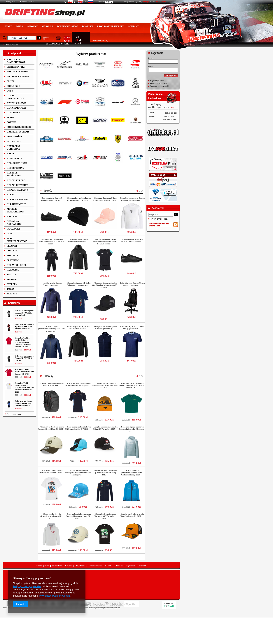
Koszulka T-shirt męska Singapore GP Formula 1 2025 (105, 516)
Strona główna (10, 2)
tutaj (172, 107)
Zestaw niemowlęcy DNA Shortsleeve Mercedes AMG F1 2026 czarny (105, 241)
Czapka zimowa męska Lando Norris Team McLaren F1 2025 (105, 385)
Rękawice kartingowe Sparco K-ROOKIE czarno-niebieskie (24, 403)
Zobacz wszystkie (14, 414)
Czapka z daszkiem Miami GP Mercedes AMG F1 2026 (104, 199)
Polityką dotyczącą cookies (27, 586)
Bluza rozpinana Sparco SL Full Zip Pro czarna (79, 327)
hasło (150, 66)
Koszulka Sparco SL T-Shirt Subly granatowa (132, 327)
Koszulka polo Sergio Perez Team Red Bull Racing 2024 (78, 384)
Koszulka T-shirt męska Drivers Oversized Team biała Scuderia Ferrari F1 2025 (24, 387)
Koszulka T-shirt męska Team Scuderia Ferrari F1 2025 (24, 371)
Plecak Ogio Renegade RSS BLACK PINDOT (52, 384)
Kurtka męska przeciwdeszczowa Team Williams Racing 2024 (131, 472)
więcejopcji (46, 38)
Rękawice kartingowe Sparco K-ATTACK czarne (24, 358)
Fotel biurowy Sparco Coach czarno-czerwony (132, 284)
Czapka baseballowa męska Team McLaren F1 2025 (132, 515)
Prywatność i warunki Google (54, 595)
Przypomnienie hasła (158, 83)
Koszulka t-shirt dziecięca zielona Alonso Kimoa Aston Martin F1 (131, 385)
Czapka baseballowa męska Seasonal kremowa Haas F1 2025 (78, 516)
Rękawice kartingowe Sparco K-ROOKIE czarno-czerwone (24, 326)
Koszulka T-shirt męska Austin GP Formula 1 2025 (50, 471)
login (150, 58)
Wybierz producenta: (91, 54)
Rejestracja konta (157, 80)
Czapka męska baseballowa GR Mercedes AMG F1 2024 (78, 428)
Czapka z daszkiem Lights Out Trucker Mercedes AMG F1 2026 (104, 285)
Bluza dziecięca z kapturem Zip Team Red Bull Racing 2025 (105, 472)
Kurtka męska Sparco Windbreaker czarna (78, 240)
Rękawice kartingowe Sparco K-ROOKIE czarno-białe (24, 312)
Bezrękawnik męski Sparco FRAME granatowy (106, 327)
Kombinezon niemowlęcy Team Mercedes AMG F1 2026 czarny (51, 241)
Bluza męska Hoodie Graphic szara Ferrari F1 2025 (51, 516)
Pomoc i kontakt (27, 2)
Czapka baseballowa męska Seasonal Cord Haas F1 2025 (51, 428)
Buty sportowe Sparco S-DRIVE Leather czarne (131, 240)
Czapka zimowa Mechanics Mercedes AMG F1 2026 (79, 199)
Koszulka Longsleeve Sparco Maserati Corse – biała (132, 199)
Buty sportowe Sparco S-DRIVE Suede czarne (52, 199)
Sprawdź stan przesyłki (159, 86)
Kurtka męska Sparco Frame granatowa (52, 284)
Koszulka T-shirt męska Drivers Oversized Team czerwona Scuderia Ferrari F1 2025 (23, 342)
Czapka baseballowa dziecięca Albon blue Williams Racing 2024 (78, 472)
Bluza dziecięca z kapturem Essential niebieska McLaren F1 (131, 429)
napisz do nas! (171, 113)
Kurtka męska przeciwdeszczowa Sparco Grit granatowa (51, 328)
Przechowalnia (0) (100, 40)
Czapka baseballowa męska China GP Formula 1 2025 (105, 428)
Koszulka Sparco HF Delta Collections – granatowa (78, 284)
